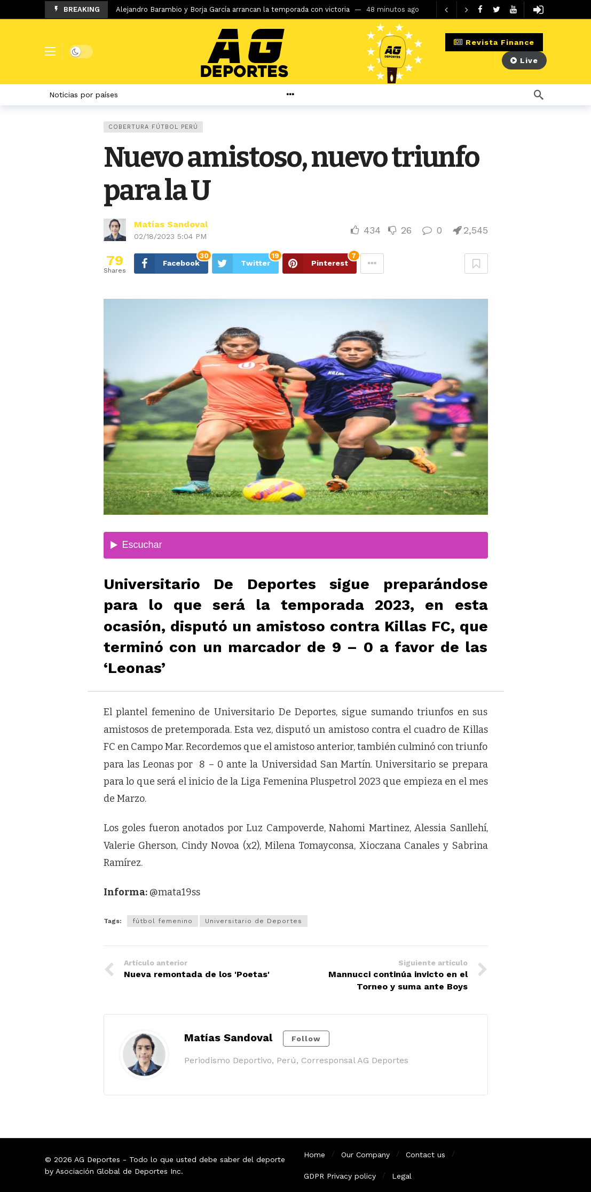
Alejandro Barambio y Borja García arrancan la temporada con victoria (233, 9)
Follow (306, 1038)
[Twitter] (496, 9)
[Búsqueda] (539, 95)
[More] (316, 94)
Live (524, 60)
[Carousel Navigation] (456, 9)
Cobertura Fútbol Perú (153, 126)
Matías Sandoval (171, 224)
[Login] (539, 10)
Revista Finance (494, 42)
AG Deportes (97, 1159)
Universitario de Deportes (253, 921)
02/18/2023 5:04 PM (170, 236)
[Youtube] (513, 9)
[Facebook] (480, 9)
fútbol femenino (162, 921)
